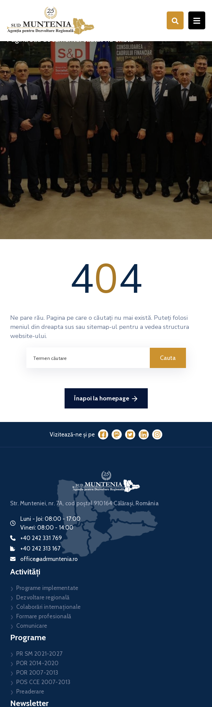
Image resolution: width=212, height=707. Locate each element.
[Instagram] (157, 434)
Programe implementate (47, 588)
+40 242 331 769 (41, 538)
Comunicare (31, 625)
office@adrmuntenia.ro (49, 559)
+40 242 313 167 (40, 548)
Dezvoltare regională (42, 597)
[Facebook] (103, 434)
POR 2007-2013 (37, 672)
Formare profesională (43, 616)
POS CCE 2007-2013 (43, 682)
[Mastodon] (117, 434)
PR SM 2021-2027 (39, 653)
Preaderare (30, 691)
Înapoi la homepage (106, 398)
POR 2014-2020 (37, 663)
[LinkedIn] (144, 434)
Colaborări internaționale (48, 606)
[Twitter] (130, 434)
